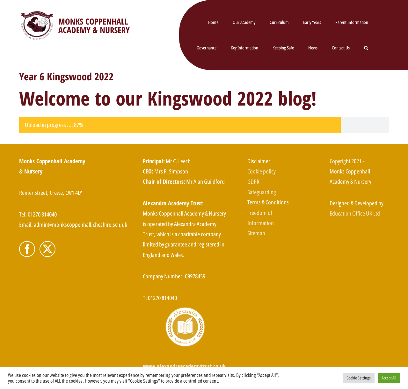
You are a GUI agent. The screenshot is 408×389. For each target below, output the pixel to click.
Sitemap (256, 233)
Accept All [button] (389, 377)
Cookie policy (261, 171)
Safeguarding (261, 191)
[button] (366, 48)
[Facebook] (27, 249)
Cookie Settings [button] (358, 377)
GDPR (253, 181)
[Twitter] (47, 249)
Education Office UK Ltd (355, 213)
